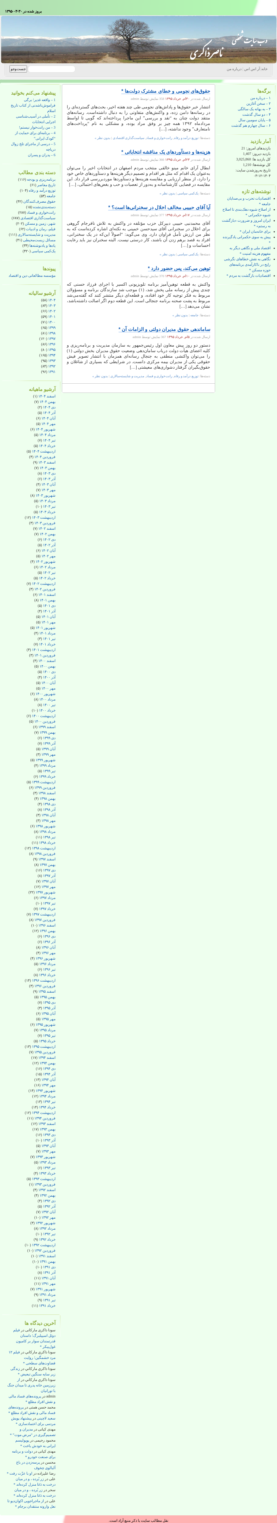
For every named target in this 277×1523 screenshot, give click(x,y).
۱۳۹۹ (51, 327)
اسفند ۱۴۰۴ (46, 396)
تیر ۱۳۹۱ (49, 1300)
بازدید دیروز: (261, 154)
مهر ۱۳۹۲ (48, 1217)
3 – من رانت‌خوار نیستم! (37, 127)
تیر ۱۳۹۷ (49, 903)
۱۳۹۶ (51, 344)
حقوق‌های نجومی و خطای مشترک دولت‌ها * (165, 91)
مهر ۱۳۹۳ (48, 1151)
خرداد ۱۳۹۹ (47, 776)
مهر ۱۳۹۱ (48, 1283)
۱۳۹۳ (51, 361)
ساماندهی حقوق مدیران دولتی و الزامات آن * (164, 329)
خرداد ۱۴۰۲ (47, 578)
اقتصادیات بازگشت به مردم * (248, 275)
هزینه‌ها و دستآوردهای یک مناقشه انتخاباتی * (165, 152)
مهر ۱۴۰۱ (48, 622)
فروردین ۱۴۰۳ (44, 523)
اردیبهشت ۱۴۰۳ (43, 517)
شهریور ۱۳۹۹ (45, 760)
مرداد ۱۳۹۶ (47, 964)
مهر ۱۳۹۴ (48, 1085)
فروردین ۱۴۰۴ (44, 457)
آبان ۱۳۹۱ (48, 1278)
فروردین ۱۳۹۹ (44, 787)
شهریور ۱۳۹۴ (45, 1091)
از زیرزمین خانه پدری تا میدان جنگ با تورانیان (31, 1385)
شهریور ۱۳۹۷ (45, 892)
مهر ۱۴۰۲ (48, 556)
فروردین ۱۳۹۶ (44, 986)
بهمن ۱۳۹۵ (47, 997)
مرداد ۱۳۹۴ (47, 1096)
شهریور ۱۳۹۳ (45, 1157)
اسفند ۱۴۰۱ (46, 594)
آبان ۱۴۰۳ (48, 484)
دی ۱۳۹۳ (49, 1135)
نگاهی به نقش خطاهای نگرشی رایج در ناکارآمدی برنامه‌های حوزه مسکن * (247, 264)
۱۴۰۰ (51, 322)
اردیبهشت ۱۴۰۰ (43, 716)
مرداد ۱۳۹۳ (47, 1162)
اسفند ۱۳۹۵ (46, 991)
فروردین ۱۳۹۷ (44, 920)
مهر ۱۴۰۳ (48, 490)
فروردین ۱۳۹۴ (44, 1118)
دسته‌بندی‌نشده (44, 207)
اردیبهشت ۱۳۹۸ (43, 848)
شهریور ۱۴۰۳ (45, 495)
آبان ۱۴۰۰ (48, 683)
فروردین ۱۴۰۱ (44, 655)
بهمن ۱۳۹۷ (47, 865)
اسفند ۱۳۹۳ (46, 1124)
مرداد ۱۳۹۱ (47, 1294)
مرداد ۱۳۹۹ (47, 765)
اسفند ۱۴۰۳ (46, 462)
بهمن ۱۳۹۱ (47, 1261)
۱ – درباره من (260, 98)
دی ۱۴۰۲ (49, 539)
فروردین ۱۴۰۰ (44, 721)
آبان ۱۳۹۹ (48, 749)
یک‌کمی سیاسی (43, 251)
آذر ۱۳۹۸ (49, 809)
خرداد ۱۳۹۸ (47, 842)
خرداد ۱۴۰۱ (47, 644)
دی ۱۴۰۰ (49, 672)
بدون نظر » (102, 138)
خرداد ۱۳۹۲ (47, 1239)
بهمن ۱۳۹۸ (47, 798)
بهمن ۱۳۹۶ (47, 931)
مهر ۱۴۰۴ (48, 424)
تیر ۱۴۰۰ (49, 705)
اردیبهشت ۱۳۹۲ (43, 1245)
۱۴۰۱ (51, 316)
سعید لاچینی (46, 1418)
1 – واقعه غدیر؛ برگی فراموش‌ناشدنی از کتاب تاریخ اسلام (33, 105)
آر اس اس (252, 69)
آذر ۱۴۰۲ (49, 545)
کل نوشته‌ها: (261, 165)
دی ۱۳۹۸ (49, 804)
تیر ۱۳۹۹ (49, 771)
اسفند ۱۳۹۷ (46, 859)
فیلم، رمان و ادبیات (40, 229)
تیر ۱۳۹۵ (49, 1035)
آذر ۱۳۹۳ (49, 1140)
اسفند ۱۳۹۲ (46, 1190)
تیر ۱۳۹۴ (49, 1102)
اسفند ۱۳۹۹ (46, 727)
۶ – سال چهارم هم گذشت (251, 125)
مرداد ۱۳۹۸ (47, 831)
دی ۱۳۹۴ (49, 1068)
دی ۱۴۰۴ (49, 407)
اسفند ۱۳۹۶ (46, 925)
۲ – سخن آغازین (258, 103)
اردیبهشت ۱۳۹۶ (43, 980)
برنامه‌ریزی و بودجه (41, 179)
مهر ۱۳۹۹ (48, 754)
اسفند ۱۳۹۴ (46, 1057)
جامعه (51, 196)
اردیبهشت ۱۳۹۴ (43, 1113)
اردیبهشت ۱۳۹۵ (43, 1046)
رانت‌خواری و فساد (41, 212)
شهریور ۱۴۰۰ (45, 694)
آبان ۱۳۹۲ (48, 1212)
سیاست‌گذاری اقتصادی (38, 218)
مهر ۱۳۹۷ (48, 887)
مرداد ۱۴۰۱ (47, 633)
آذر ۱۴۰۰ (49, 677)
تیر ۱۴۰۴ (49, 440)
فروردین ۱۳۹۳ (44, 1184)
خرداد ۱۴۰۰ (47, 710)
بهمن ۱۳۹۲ (47, 1195)
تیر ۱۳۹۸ (49, 837)
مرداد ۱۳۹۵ (47, 1030)
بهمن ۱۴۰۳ (47, 468)
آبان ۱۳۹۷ (48, 881)
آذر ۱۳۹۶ (49, 942)
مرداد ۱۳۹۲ (47, 1228)
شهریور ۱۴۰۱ (45, 628)
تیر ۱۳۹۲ (49, 1234)
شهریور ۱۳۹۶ (45, 958)
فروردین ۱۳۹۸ (44, 854)
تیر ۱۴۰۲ (49, 572)
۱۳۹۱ (51, 372)
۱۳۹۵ (51, 350)
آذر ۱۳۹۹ (49, 743)
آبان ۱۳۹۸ (48, 815)
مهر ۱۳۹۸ (48, 820)
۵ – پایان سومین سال (254, 120)
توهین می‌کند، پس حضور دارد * (179, 268)
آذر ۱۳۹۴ (49, 1074)
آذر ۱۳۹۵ (49, 1008)
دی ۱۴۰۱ (49, 606)
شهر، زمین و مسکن (40, 223)
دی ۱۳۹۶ (49, 936)
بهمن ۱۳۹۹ (47, 732)
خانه (264, 69)
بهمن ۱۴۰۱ (47, 600)
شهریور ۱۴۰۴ (45, 429)
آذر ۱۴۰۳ (49, 479)
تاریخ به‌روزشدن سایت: (253, 170)
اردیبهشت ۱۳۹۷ (43, 914)
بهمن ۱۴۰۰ (47, 666)
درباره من (234, 69)
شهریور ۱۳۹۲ (45, 1223)
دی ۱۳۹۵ (49, 1002)
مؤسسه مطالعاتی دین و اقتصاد (32, 275)
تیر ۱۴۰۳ (49, 506)
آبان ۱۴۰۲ (48, 550)
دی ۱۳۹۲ (49, 1201)
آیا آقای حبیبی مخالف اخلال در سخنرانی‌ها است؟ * (159, 207)
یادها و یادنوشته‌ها (42, 245)
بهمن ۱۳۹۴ (47, 1063)
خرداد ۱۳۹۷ (47, 909)
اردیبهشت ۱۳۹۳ (43, 1179)
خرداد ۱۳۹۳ (47, 1173)
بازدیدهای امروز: (258, 148)
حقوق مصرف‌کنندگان (39, 201)
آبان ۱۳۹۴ (48, 1079)
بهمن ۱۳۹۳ (47, 1129)
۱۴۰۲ (51, 311)
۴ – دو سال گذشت (256, 114)
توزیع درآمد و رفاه (42, 190)
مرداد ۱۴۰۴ (47, 435)
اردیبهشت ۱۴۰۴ (43, 451)
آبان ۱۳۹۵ (48, 1013)
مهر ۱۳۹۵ (48, 1019)
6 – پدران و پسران (41, 155)
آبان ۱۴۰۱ (48, 617)
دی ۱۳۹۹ (49, 738)
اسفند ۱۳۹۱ (46, 1256)
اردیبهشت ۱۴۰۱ (43, 650)
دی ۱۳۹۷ (49, 870)
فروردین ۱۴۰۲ (44, 589)
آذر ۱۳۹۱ (49, 1272)
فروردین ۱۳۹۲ (44, 1250)
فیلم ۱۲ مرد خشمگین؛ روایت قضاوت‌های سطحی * (32, 1357)
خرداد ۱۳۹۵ (47, 1041)
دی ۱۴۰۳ (49, 473)
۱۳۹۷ (51, 339)
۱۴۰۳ (51, 305)
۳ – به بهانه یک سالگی (254, 109)
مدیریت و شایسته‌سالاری (36, 234)
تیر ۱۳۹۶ (49, 969)
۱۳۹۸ (51, 333)
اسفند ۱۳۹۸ (46, 793)
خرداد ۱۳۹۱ (47, 1305)
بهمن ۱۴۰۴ (47, 402)
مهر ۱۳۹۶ (48, 953)
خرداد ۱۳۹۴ (47, 1107)
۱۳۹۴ (51, 355)
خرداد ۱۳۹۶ (47, 975)
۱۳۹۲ (51, 366)
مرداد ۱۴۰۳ (47, 501)
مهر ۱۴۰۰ (48, 688)
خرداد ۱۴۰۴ (47, 446)
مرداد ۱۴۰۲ (47, 567)
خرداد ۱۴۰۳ (47, 512)
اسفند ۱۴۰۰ (46, 661)
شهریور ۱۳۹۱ (45, 1289)
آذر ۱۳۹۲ (49, 1206)
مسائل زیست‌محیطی (39, 240)
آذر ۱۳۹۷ (49, 876)
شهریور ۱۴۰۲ (45, 561)
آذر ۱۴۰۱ (49, 611)
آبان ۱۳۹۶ (48, 947)
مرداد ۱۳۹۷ (47, 898)
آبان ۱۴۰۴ (48, 418)
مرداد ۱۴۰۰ (47, 699)
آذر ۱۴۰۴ (49, 413)
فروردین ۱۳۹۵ (44, 1052)
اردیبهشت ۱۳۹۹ (43, 782)
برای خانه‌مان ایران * (255, 231)
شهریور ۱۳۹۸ (45, 826)
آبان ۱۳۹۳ (48, 1146)
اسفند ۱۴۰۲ (46, 528)
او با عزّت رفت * (19, 1473)
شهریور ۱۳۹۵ (45, 1024)
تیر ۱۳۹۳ (49, 1168)
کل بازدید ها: (261, 159)
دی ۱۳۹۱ (49, 1267)
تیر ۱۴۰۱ (49, 639)
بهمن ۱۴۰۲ (47, 534)
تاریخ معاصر (46, 185)
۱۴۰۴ (51, 300)
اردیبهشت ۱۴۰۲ (43, 583)
